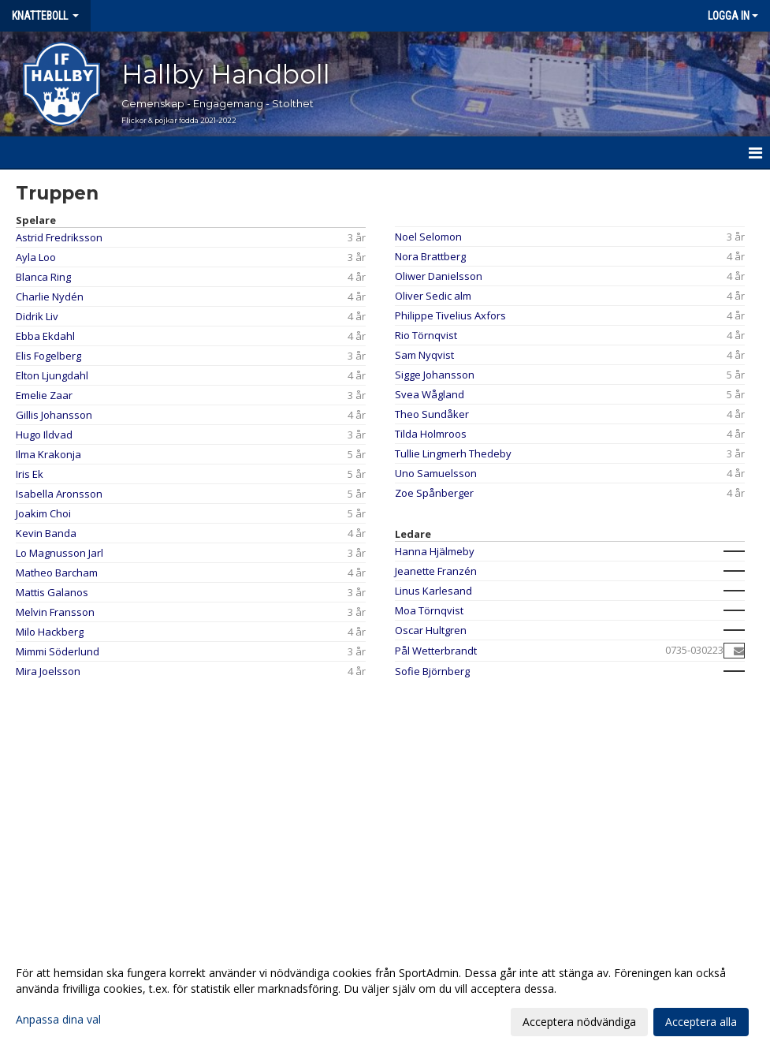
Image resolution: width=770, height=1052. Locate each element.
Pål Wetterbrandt (436, 651)
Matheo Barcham (57, 572)
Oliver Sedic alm (433, 296)
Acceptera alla (701, 1021)
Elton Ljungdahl (52, 375)
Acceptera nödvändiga (579, 1021)
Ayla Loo (36, 257)
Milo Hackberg (50, 632)
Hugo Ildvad (44, 434)
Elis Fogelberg (48, 356)
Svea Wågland (429, 394)
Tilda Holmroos (431, 434)
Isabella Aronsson (59, 494)
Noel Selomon (428, 236)
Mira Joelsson (48, 671)
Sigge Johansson (434, 374)
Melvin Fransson (55, 612)
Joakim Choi (43, 513)
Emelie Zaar (44, 395)
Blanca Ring (43, 277)
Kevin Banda (46, 533)
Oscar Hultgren (431, 630)
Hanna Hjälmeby (434, 551)
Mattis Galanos (52, 592)
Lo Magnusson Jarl (59, 553)
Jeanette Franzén (436, 571)
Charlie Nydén (50, 296)
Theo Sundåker (432, 414)
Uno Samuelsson (436, 473)
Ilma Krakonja (48, 454)
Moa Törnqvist (429, 610)
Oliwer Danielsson (438, 276)
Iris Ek (29, 474)
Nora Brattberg (430, 256)
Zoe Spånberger (434, 493)
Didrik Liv (37, 316)
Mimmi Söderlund (57, 651)
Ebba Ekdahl (45, 336)
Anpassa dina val (58, 1020)
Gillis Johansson (54, 415)
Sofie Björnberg (432, 671)
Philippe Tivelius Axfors (450, 315)
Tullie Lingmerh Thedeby (453, 453)
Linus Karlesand (433, 591)
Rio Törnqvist (426, 335)
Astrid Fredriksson (59, 237)
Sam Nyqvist (424, 355)
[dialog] (385, 997)
